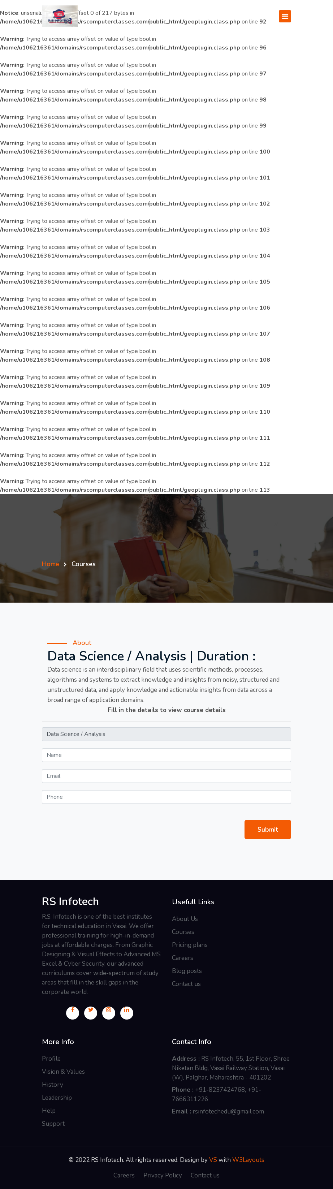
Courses (183, 932)
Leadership (57, 1098)
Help (49, 1111)
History (52, 1085)
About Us (185, 919)
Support (53, 1124)
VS (213, 1160)
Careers (182, 958)
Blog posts (187, 971)
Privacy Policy (162, 1175)
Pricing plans (190, 945)
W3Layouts (248, 1160)
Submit (268, 829)
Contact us (186, 984)
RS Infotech (70, 901)
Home (50, 564)
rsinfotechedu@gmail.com (228, 1111)
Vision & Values (63, 1072)
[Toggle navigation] (285, 16)
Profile (51, 1059)
